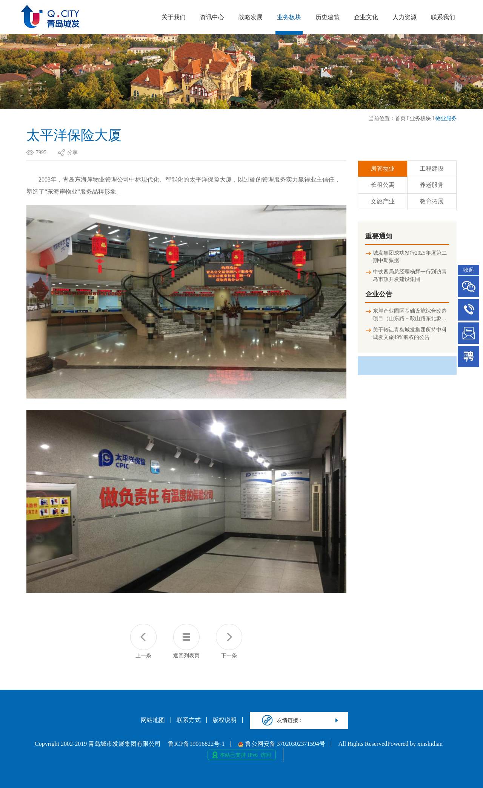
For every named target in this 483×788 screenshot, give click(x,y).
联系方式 (189, 720)
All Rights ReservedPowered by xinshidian (390, 744)
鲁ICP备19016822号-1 (196, 744)
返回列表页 (186, 641)
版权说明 (224, 720)
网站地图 (153, 720)
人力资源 (404, 17)
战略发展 (250, 17)
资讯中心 (212, 17)
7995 (41, 152)
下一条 (229, 641)
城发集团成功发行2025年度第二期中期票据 (410, 256)
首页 (400, 118)
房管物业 (383, 168)
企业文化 (366, 17)
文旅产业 (383, 201)
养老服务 (432, 185)
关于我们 (174, 17)
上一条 (143, 641)
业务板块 (289, 17)
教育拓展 (432, 201)
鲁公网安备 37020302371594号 (281, 744)
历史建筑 (327, 17)
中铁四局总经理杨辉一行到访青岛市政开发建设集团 (410, 275)
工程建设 (432, 168)
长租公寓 (383, 185)
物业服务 (446, 118)
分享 (72, 152)
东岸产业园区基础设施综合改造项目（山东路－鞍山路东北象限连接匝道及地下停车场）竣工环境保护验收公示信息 (410, 315)
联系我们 (443, 17)
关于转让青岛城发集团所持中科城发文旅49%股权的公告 (410, 333)
